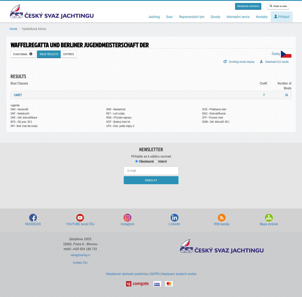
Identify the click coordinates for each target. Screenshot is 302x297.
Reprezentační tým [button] (191, 16)
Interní (161, 161)
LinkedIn (174, 220)
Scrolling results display (239, 62)
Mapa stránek (269, 220)
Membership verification (248, 6)
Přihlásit (281, 16)
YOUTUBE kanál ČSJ (80, 220)
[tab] (151, 95)
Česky (281, 53)
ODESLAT (151, 180)
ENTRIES (68, 54)
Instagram (127, 220)
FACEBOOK (33, 220)
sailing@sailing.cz (80, 255)
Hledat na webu (278, 6)
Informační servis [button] (238, 16)
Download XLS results (274, 62)
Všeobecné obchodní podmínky (127, 273)
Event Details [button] (22, 54)
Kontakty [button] (262, 16)
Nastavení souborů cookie (178, 273)
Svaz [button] (169, 16)
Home (13, 28)
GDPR (154, 273)
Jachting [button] (154, 16)
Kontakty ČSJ (80, 262)
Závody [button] (215, 16)
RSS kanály (221, 220)
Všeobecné (144, 161)
